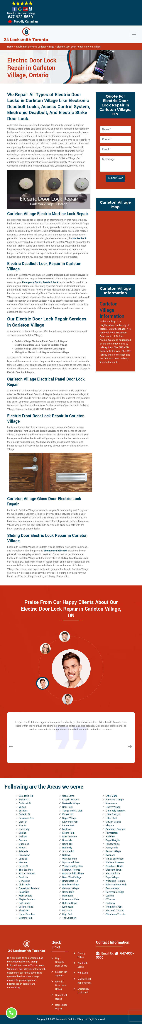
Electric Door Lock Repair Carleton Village (79, 46)
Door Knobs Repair (61, 1006)
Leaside (110, 895)
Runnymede (112, 847)
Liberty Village (113, 807)
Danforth (23, 877)
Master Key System (61, 973)
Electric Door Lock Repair (60, 985)
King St (22, 847)
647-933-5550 (20, 17)
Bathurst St (25, 803)
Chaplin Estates (70, 799)
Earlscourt (67, 906)
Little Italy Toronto (115, 810)
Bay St (22, 825)
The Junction (69, 918)
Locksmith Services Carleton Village (35, 46)
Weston (23, 862)
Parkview (110, 903)
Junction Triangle (115, 799)
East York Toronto (115, 910)
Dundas (23, 840)
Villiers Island (26, 906)
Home (10, 46)
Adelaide (23, 851)
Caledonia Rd (26, 796)
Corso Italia (68, 892)
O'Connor (110, 899)
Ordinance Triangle (115, 829)
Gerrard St (24, 881)
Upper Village (69, 818)
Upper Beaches (27, 914)
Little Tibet (111, 818)
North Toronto (69, 836)
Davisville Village (71, 803)
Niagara (110, 825)
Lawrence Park (70, 821)
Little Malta (111, 796)
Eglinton (23, 810)
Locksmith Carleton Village (70, 1019)
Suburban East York (116, 884)
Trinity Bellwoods (115, 858)
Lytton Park (68, 825)
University (24, 829)
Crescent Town (113, 870)
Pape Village (112, 877)
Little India (24, 884)
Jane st (23, 858)
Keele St (23, 866)
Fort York (67, 910)
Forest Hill (67, 814)
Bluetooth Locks (82, 965)
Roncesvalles (113, 844)
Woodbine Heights (115, 881)
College (23, 836)
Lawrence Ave (26, 818)
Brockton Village (70, 884)
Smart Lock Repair (61, 997)
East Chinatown (27, 873)
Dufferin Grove (69, 903)
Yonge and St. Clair (72, 810)
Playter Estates (27, 899)
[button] (45, 648)
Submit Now (115, 178)
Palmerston (112, 833)
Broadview (24, 855)
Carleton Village (70, 888)
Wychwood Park (70, 862)
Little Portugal (113, 814)
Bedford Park (25, 918)
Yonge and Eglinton (72, 866)
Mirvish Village (113, 821)
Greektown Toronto (29, 888)
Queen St (24, 844)
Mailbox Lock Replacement (84, 980)
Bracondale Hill (70, 881)
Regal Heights (113, 840)
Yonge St (23, 799)
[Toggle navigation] (134, 34)
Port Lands (24, 903)
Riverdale (23, 910)
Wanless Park (69, 858)
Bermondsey (112, 888)
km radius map (115, 242)
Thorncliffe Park (114, 906)
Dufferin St (24, 814)
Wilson (22, 807)
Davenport (67, 895)
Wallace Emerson (115, 862)
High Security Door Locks (61, 962)
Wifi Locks (82, 973)
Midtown (66, 829)
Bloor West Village (72, 877)
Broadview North (114, 866)
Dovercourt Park (70, 899)
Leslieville (24, 892)
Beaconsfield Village (73, 873)
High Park (67, 914)
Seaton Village (113, 851)
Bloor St (23, 821)
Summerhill (68, 851)
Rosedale (67, 840)
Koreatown (111, 803)
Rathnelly (67, 847)
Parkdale (110, 836)
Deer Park (67, 807)
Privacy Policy (81, 955)
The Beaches (26, 870)
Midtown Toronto (71, 870)
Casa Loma (68, 796)
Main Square (25, 895)
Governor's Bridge (115, 892)
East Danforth (113, 873)
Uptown (66, 855)
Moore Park (68, 833)
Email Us (107, 953)
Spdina (22, 833)
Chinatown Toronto (115, 914)
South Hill (67, 844)
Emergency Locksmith (83, 990)
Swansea (110, 855)
